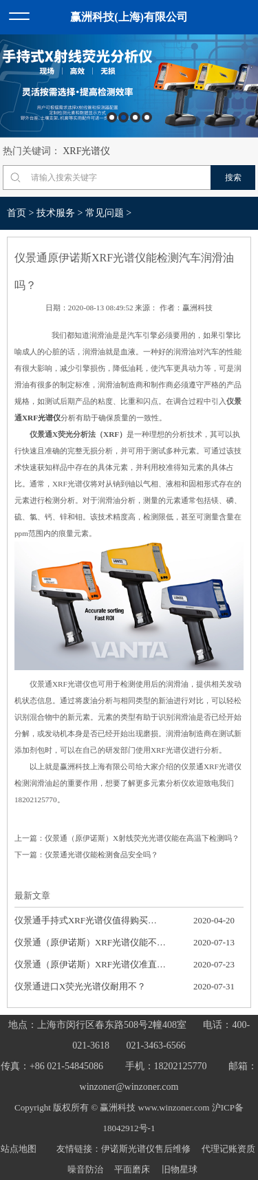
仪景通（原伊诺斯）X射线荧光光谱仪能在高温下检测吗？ (142, 838)
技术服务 (55, 213)
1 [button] (111, 117)
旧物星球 (179, 1169)
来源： (146, 307)
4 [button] (146, 117)
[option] (129, 86)
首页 (16, 213)
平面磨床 (132, 1169)
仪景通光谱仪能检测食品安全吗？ (101, 854)
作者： (171, 307)
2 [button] (123, 117)
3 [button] (135, 117)
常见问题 (104, 213)
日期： (56, 307)
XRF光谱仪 (86, 151)
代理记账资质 (228, 1149)
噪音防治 (85, 1169)
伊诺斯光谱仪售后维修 (146, 1149)
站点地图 (18, 1149)
